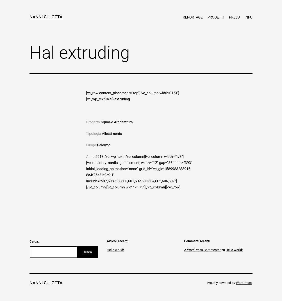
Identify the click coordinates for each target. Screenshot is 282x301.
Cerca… (34, 241)
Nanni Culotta (45, 16)
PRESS (234, 17)
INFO (248, 17)
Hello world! (115, 250)
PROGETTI (215, 17)
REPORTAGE (193, 17)
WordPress (244, 283)
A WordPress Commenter (202, 250)
